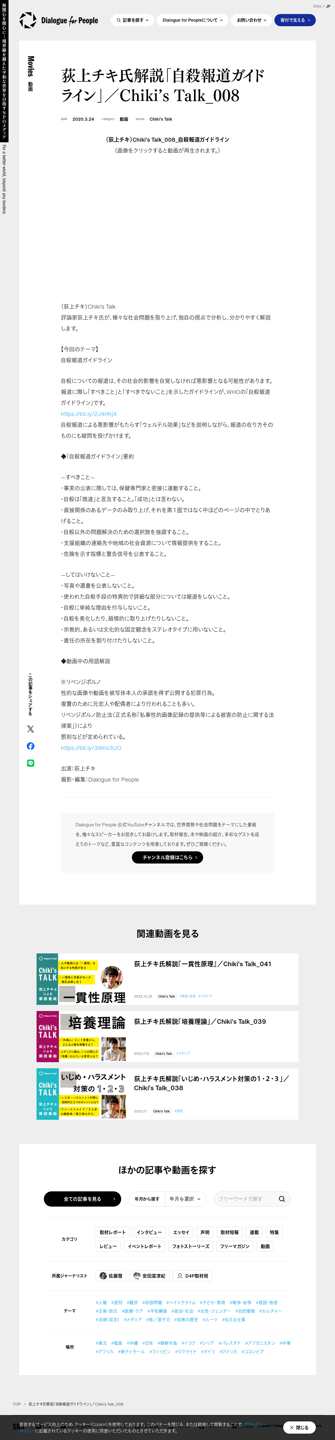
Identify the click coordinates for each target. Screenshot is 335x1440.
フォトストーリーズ (190, 1246)
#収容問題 (152, 1302)
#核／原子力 (158, 1319)
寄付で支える (292, 20)
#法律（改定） (108, 1319)
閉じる (302, 1427)
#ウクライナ (186, 1351)
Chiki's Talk (161, 119)
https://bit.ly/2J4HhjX (89, 414)
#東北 (101, 1343)
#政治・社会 (188, 996)
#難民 (132, 1302)
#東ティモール (131, 1351)
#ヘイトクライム (181, 1302)
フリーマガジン (235, 1246)
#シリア (207, 1343)
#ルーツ (210, 1319)
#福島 (116, 1343)
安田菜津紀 (149, 1275)
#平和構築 (157, 1311)
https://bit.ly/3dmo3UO (91, 748)
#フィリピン (160, 1351)
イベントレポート (144, 1246)
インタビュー (149, 1232)
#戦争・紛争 (241, 1302)
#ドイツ (208, 1351)
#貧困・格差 (267, 1302)
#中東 (285, 1343)
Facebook (30, 746)
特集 (274, 1232)
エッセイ (181, 1232)
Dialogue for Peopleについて (190, 20)
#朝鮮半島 (167, 1343)
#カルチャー (270, 1311)
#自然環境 (245, 1311)
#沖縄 (132, 1343)
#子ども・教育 (212, 1302)
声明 (205, 1232)
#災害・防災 (107, 1311)
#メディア (205, 996)
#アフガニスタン (260, 1343)
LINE (30, 763)
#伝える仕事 (233, 1319)
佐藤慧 (111, 1275)
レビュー (108, 1246)
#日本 (147, 1343)
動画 (124, 119)
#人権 (101, 1302)
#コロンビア (253, 1351)
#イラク (189, 1343)
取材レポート (113, 1232)
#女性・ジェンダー (214, 1311)
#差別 (179, 1111)
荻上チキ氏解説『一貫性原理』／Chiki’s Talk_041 (202, 964)
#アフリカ (105, 1351)
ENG (317, 6)
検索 (282, 1199)
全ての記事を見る (82, 1199)
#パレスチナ (229, 1343)
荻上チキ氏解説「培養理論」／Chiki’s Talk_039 (200, 1021)
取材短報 (229, 1232)
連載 (254, 1232)
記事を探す (133, 20)
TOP (17, 1404)
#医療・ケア (132, 1311)
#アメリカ (228, 1351)
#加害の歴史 (186, 1319)
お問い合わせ (249, 20)
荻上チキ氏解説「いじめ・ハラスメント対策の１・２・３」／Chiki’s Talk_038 (211, 1083)
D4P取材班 (192, 1275)
